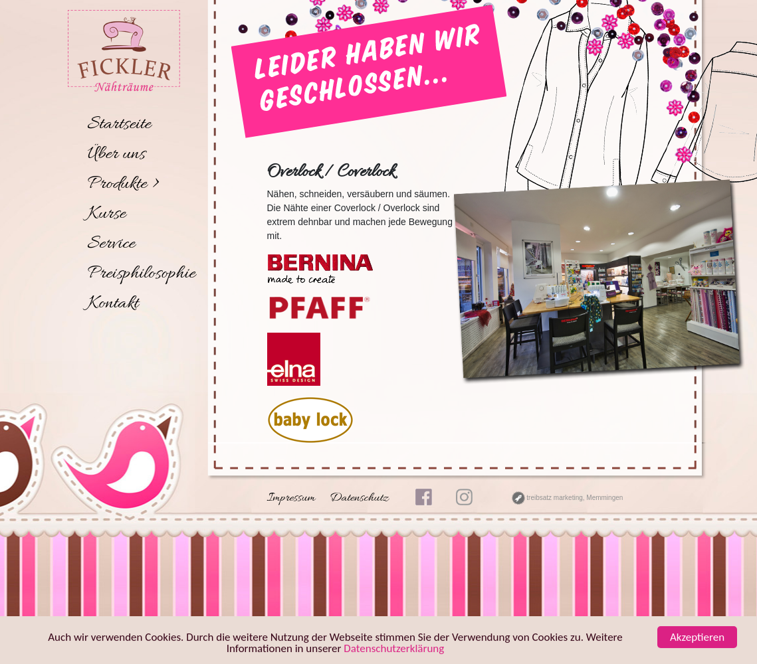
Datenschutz (359, 498)
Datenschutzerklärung (394, 649)
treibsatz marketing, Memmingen (567, 497)
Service (112, 244)
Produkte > (124, 184)
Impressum (291, 498)
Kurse (107, 214)
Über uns (117, 154)
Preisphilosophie (142, 274)
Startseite (120, 124)
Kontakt (113, 304)
